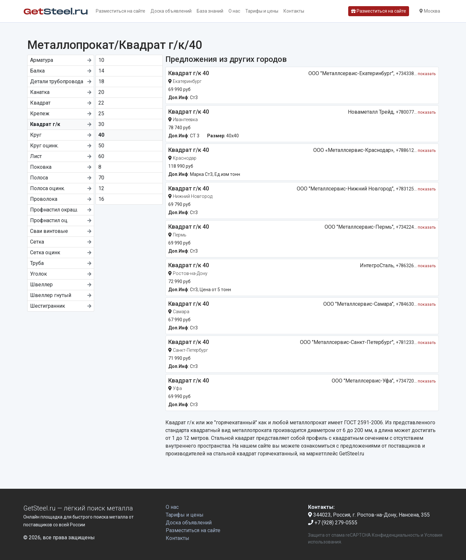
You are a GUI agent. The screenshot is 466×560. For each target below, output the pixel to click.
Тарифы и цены (261, 11)
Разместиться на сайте (120, 11)
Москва (429, 11)
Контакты (293, 11)
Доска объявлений (171, 11)
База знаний (210, 11)
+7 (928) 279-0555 (332, 523)
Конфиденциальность (396, 535)
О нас (234, 11)
